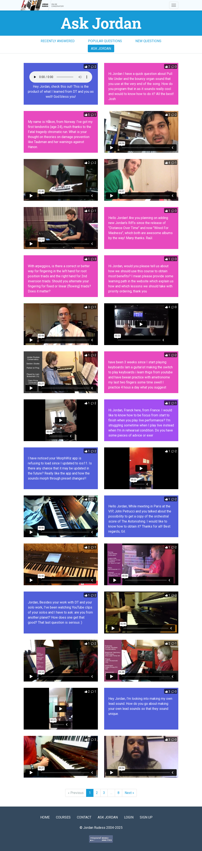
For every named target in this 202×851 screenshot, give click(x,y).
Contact (84, 817)
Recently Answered (58, 41)
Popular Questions (105, 41)
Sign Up (146, 817)
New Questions (148, 41)
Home (45, 817)
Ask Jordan (101, 49)
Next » (129, 793)
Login (128, 817)
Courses (63, 817)
